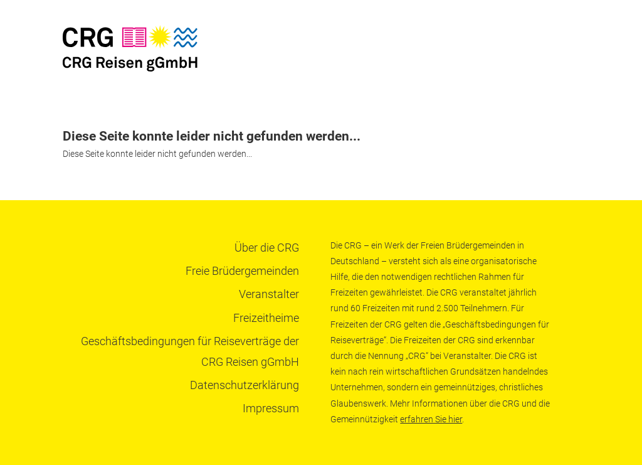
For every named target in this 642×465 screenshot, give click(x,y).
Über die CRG (266, 247)
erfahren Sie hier (431, 419)
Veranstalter (269, 294)
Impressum (271, 408)
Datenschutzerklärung (244, 385)
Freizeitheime (266, 317)
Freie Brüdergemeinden (242, 270)
